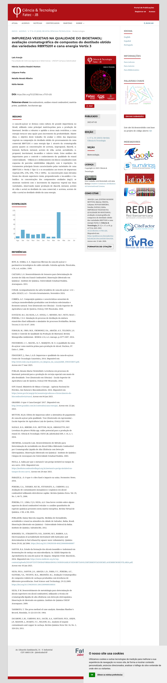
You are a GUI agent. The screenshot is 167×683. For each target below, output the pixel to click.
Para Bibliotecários (131, 70)
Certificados (52, 23)
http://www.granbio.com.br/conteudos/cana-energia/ (35, 405)
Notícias (37, 23)
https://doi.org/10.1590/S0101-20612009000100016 (33, 584)
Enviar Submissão (135, 116)
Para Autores (129, 66)
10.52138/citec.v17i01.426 (97, 230)
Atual (15, 23)
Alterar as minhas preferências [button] (110, 675)
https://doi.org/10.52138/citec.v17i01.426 (34, 94)
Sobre (79, 23)
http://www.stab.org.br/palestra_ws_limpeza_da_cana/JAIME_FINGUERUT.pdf (45, 362)
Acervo (25, 23)
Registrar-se (140, 11)
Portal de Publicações (144, 8)
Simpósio (67, 23)
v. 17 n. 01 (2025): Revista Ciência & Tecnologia (49, 31)
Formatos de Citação (99, 246)
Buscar (149, 23)
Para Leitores (129, 62)
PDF (90, 106)
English (127, 37)
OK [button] (92, 675)
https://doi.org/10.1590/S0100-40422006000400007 (52, 543)
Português (128, 45)
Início (14, 31)
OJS (150, 131)
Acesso (152, 11)
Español (127, 41)
